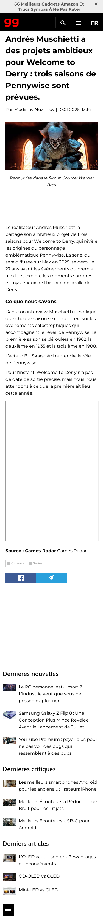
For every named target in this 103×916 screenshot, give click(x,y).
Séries (38, 563)
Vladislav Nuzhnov (35, 109)
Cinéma (17, 563)
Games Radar (72, 550)
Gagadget (11, 21)
